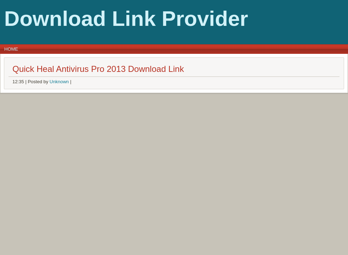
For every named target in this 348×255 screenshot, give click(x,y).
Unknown (59, 81)
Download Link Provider (126, 18)
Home (11, 49)
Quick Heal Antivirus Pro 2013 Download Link (98, 69)
